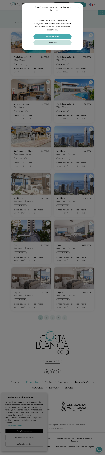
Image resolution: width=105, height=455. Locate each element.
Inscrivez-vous (52, 37)
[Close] (79, 8)
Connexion (52, 43)
